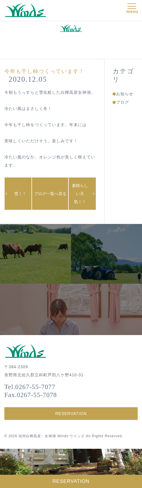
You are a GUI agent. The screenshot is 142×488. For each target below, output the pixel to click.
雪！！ (20, 193)
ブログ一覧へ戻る (50, 193)
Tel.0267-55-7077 (29, 386)
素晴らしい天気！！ (80, 193)
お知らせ (124, 93)
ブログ (122, 102)
